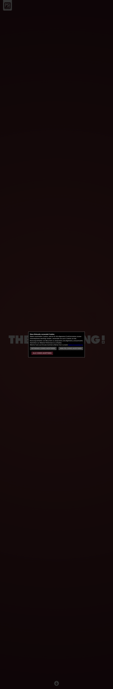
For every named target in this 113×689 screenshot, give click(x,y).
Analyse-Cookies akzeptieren (71, 348)
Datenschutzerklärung (75, 345)
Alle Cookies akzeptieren (42, 353)
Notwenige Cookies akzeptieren (43, 348)
